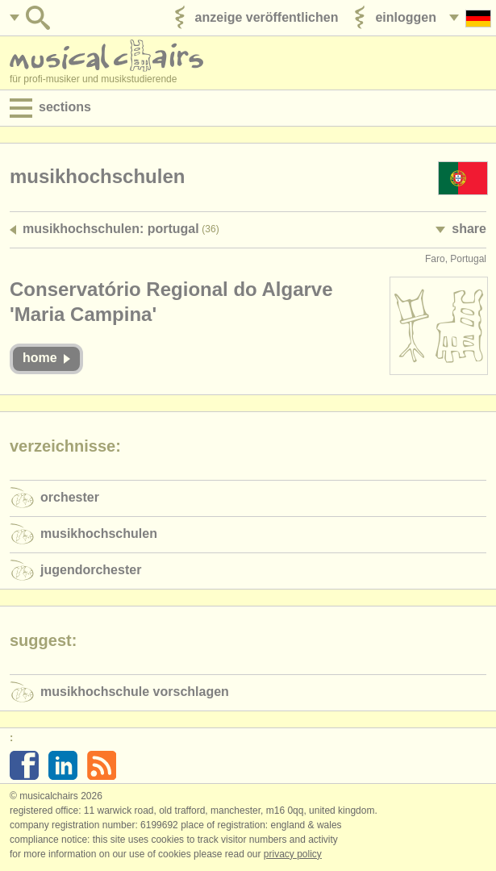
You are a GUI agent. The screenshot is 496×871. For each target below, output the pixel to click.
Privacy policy (293, 854)
